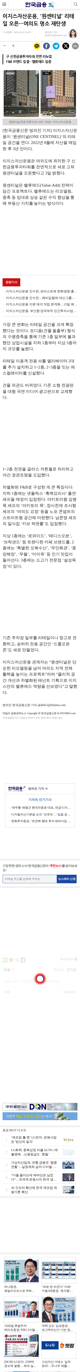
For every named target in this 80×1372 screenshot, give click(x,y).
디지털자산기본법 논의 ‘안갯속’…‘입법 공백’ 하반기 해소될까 (41, 814)
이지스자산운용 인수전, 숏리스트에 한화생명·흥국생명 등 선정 (41, 291)
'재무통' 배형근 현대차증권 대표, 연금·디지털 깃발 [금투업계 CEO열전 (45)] (41, 807)
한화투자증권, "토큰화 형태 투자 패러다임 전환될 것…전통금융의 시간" (41, 821)
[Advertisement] (40, 241)
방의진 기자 (38, 789)
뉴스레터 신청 (67, 878)
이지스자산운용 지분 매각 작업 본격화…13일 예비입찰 (41, 304)
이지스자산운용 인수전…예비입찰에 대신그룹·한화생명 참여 (41, 298)
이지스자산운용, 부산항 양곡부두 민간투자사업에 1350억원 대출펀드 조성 (41, 311)
